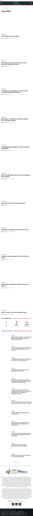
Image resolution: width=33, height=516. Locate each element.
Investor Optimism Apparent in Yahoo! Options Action (15, 256)
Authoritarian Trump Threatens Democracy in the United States (19, 445)
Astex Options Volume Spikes (10, 36)
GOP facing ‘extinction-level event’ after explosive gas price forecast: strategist (21, 402)
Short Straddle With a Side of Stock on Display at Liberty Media (16, 175)
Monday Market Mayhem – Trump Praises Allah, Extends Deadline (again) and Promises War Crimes (21, 338)
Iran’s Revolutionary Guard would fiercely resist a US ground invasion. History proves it (21, 349)
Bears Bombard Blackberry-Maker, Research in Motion (15, 285)
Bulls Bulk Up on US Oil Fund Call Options (13, 203)
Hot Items (3, 34)
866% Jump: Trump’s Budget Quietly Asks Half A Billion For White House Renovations (20, 424)
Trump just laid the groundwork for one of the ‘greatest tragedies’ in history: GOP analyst (21, 434)
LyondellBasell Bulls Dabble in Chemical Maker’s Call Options (15, 147)
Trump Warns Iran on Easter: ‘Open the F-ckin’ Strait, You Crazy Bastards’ (21, 360)
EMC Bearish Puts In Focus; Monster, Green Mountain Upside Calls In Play (14, 63)
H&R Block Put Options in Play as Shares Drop (14, 229)
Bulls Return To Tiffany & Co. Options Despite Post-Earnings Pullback (14, 119)
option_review (4, 38)
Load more (16, 462)
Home (2, 8)
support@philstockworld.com (19, 500)
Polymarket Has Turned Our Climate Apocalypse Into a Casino (20, 370)
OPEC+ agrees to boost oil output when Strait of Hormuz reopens (21, 456)
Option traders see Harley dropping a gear (13, 312)
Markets (13, 335)
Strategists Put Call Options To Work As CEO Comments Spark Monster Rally (14, 91)
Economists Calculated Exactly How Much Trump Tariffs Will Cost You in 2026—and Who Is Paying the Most (21, 381)
